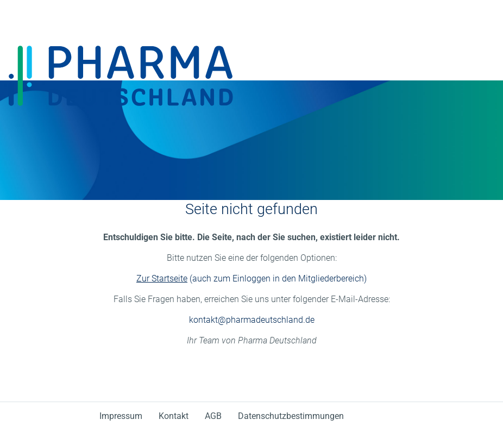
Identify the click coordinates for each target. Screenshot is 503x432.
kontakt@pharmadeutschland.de (252, 320)
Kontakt (173, 416)
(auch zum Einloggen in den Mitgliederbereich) (251, 278)
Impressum (120, 416)
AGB (213, 416)
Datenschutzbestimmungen (291, 416)
